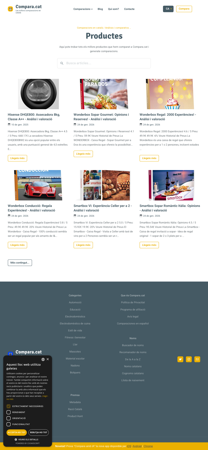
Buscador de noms (133, 345)
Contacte (129, 9)
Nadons (75, 366)
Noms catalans (133, 366)
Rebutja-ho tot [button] (38, 432)
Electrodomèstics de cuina (75, 324)
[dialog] (27, 401)
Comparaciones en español (133, 324)
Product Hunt (75, 416)
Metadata (75, 402)
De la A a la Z (133, 359)
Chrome (148, 446)
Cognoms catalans (133, 373)
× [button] (47, 359)
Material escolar (75, 359)
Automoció (75, 302)
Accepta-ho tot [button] (17, 432)
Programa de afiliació (132, 310)
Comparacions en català (90, 28)
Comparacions (81, 9)
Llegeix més (17, 158)
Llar (75, 344)
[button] (27, 439)
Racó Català (75, 409)
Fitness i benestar (75, 337)
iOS (129, 446)
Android (137, 446)
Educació (75, 310)
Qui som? (113, 9)
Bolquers (75, 373)
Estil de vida (75, 331)
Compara (192, 9)
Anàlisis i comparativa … (118, 28)
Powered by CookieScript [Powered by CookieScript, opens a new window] (28, 443)
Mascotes (75, 352)
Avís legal (132, 317)
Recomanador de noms (132, 352)
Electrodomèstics (75, 317)
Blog (100, 9)
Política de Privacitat (133, 302)
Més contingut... (19, 263)
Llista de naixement (132, 380)
